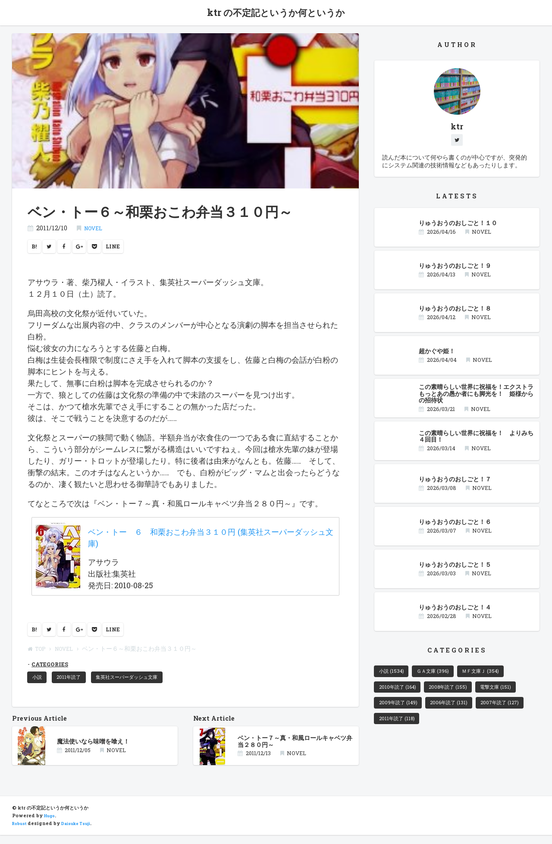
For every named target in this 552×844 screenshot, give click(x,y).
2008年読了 (458, 694)
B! (35, 249)
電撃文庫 (512, 694)
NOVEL (95, 230)
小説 (39, 684)
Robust (20, 832)
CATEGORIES (52, 670)
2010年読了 (401, 694)
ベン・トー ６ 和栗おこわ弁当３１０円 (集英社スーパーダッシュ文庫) (211, 541)
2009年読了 (401, 712)
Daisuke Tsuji (82, 832)
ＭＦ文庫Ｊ (497, 676)
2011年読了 (75, 684)
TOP (38, 654)
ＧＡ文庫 (441, 676)
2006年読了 (459, 712)
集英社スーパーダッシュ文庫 (143, 684)
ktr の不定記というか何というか (276, 13)
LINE (126, 249)
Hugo (51, 825)
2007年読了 (401, 731)
